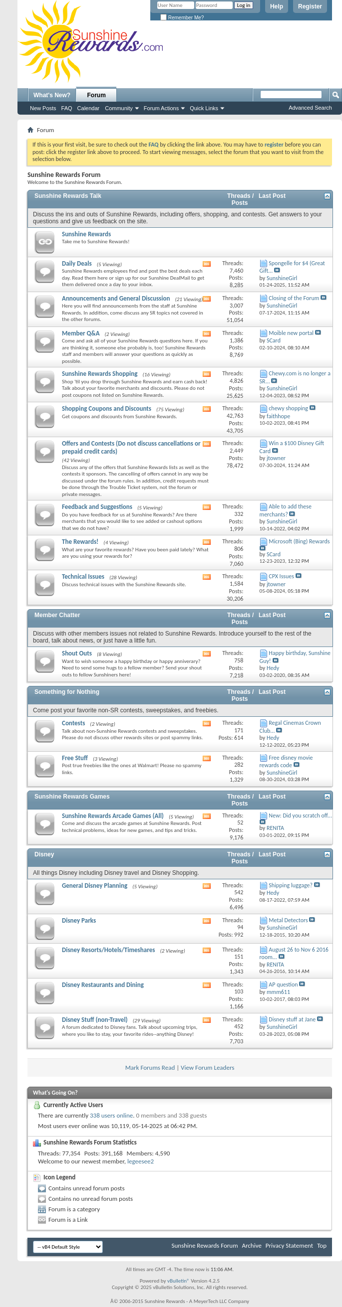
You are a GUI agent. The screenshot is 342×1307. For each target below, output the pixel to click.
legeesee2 (140, 1161)
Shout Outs (77, 653)
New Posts (43, 108)
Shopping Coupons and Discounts (106, 408)
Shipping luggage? (291, 885)
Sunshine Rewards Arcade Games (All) (113, 815)
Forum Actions (161, 108)
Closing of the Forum (294, 298)
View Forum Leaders (207, 1067)
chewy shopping (288, 408)
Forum (96, 95)
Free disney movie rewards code (286, 761)
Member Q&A (81, 333)
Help (276, 6)
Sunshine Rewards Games (72, 796)
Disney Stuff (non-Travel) (95, 1019)
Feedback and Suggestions (97, 506)
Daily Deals (77, 263)
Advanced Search (310, 108)
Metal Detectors (288, 920)
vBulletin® (178, 1281)
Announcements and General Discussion (116, 298)
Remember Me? (182, 17)
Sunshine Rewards (86, 234)
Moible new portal (291, 332)
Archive (251, 1245)
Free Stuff (75, 758)
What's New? (51, 95)
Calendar (88, 108)
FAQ (66, 108)
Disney (44, 854)
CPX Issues (281, 576)
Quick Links (204, 108)
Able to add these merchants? (286, 510)
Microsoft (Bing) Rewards (299, 541)
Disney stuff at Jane (292, 1019)
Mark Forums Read (150, 1067)
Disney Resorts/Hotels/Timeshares (108, 950)
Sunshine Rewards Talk (67, 195)
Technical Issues (83, 576)
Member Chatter (57, 615)
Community (119, 108)
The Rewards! (80, 541)
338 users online (111, 1115)
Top (322, 1245)
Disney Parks (79, 920)
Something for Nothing (66, 691)
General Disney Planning (94, 885)
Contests (73, 723)
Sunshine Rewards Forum (205, 1245)
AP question (283, 984)
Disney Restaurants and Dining (103, 984)
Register (310, 6)
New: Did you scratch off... (300, 815)
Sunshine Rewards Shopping (99, 373)
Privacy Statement (289, 1245)
